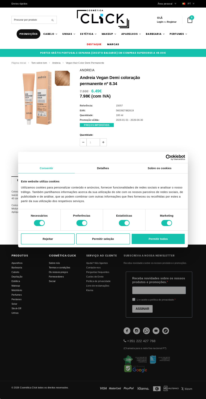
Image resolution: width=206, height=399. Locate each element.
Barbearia (17, 267)
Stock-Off (16, 308)
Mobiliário (17, 290)
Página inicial (19, 62)
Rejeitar (48, 238)
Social (52, 281)
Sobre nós (54, 263)
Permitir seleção (103, 238)
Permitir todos (158, 238)
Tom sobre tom (39, 62)
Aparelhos (17, 263)
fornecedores (56, 276)
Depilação (17, 276)
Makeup (16, 285)
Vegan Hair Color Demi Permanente (85, 62)
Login (160, 21)
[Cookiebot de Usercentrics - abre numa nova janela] (168, 157)
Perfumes (17, 294)
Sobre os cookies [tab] (159, 168)
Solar (14, 303)
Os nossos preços (58, 272)
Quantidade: (86, 134)
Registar (172, 21)
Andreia (56, 62)
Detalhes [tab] (103, 168)
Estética (16, 281)
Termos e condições (59, 267)
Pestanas (17, 299)
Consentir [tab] (46, 168)
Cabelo (15, 272)
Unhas (15, 312)
